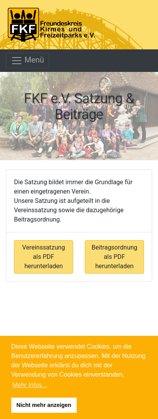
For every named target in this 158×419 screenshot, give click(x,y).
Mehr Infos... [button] (29, 385)
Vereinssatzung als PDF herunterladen (43, 257)
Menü (27, 60)
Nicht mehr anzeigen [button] (43, 405)
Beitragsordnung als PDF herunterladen (114, 257)
